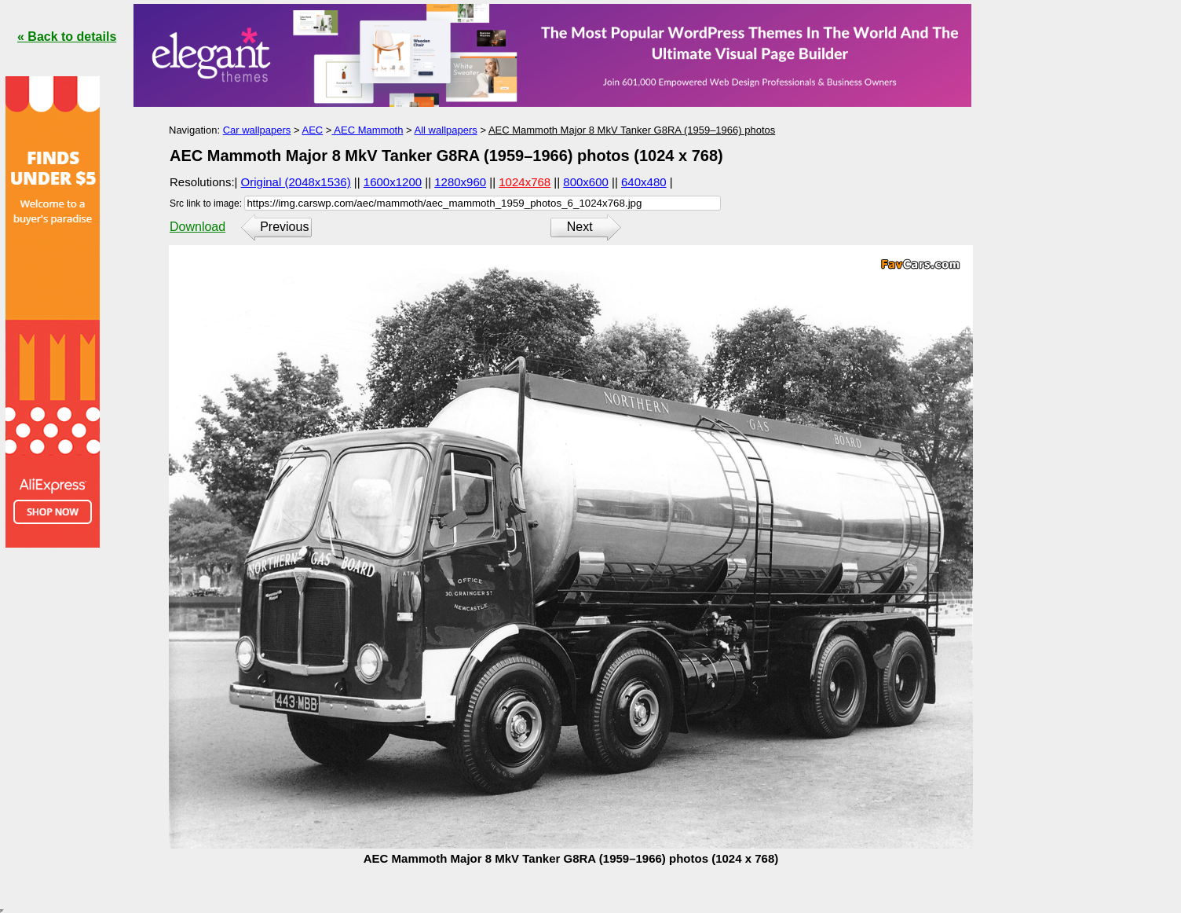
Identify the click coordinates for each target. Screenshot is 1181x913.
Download (197, 226)
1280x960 (460, 182)
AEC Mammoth (367, 130)
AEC (312, 130)
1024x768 (524, 182)
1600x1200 (393, 182)
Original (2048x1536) (296, 182)
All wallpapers (446, 130)
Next (580, 226)
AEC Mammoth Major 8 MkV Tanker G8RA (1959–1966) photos (631, 130)
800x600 (586, 182)
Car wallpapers (257, 130)
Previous (284, 226)
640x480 (644, 182)
